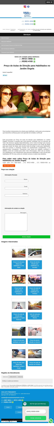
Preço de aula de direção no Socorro (34, 341)
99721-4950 (29, 21)
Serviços (27, 34)
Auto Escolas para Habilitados (8, 48)
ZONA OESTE (13, 376)
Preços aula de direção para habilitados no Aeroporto (19, 290)
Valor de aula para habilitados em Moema (35, 315)
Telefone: (16, 194)
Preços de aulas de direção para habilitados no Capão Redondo (19, 316)
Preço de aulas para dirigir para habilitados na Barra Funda (18, 365)
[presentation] (15, 202)
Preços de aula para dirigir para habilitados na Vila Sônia (18, 264)
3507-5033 (7, 400)
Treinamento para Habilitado (7, 52)
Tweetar (5, 75)
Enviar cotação (26, 236)
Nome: (16, 180)
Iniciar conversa (35, 418)
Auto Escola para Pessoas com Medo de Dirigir (11, 45)
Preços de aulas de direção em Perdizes (34, 363)
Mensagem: (16, 221)
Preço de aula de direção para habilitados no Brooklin (34, 264)
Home (8, 407)
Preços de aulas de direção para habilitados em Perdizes (35, 290)
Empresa (20, 407)
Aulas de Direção (5, 38)
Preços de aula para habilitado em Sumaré (19, 341)
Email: (16, 187)
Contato (19, 412)
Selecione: (5, 376)
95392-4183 (29, 24)
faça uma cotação (9, 165)
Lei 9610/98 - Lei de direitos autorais (11, 387)
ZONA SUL (20, 376)
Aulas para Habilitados (6, 41)
